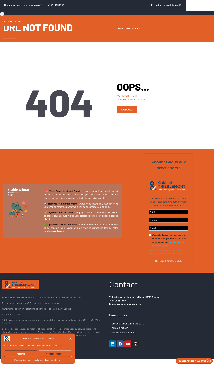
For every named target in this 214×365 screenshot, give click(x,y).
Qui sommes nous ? (120, 326)
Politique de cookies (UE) (124, 331)
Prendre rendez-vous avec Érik (194, 361)
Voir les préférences (55, 353)
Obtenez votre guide (168, 260)
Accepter (21, 353)
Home (120, 28)
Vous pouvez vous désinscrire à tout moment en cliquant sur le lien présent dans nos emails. (166, 252)
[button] (70, 338)
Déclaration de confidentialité (47, 359)
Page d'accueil (128, 110)
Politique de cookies (23, 359)
